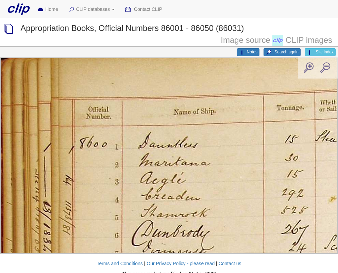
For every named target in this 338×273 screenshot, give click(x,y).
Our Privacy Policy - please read (181, 263)
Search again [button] (282, 52)
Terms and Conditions (119, 263)
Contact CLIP (143, 9)
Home (47, 9)
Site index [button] (320, 52)
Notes (248, 52)
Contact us (230, 263)
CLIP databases (91, 9)
